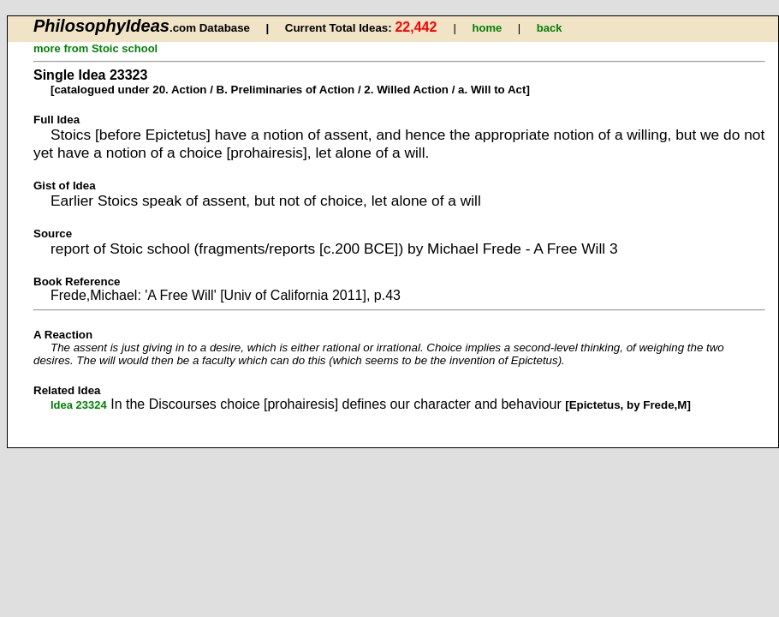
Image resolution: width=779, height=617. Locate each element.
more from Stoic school (95, 48)
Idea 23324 (79, 404)
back (549, 27)
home (487, 27)
